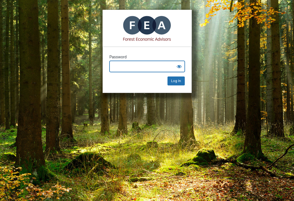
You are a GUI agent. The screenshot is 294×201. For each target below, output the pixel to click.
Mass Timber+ (147, 28)
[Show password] (179, 66)
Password (118, 57)
